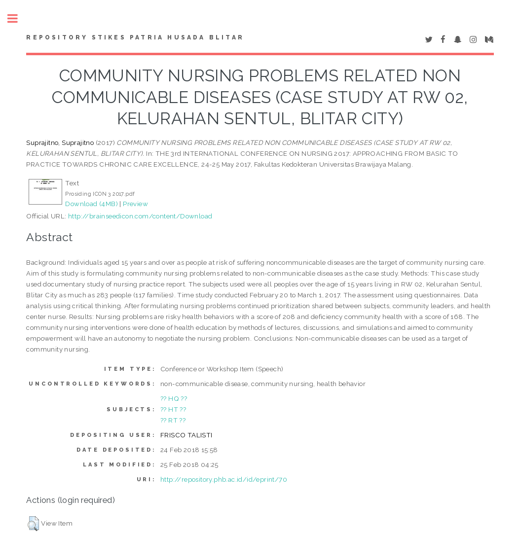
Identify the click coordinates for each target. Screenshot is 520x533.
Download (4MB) (91, 204)
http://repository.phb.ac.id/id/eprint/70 (223, 479)
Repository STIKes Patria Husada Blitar (135, 37)
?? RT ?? (173, 420)
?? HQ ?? (173, 398)
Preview (135, 204)
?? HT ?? (173, 409)
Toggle (18, 18)
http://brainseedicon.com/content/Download (140, 216)
